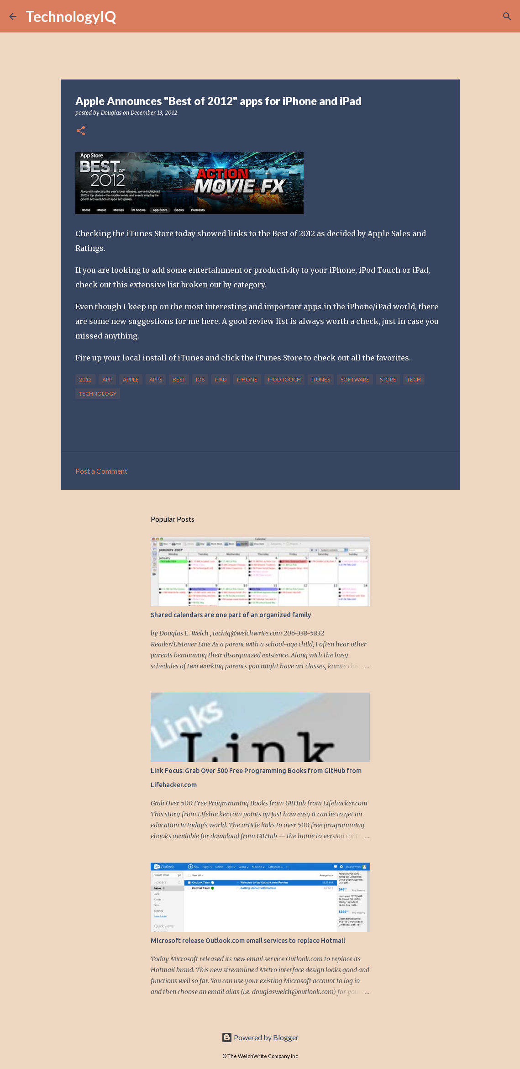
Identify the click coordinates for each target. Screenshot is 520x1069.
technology (97, 393)
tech (414, 379)
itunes (320, 379)
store (388, 379)
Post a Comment (101, 470)
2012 (85, 379)
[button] (80, 131)
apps (155, 379)
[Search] (128, 16)
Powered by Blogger (260, 1037)
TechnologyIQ (71, 16)
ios (200, 379)
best (179, 379)
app (107, 379)
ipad (220, 379)
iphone (247, 379)
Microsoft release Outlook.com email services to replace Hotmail (248, 940)
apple (131, 379)
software (355, 379)
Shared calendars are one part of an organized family (231, 615)
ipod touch (284, 379)
